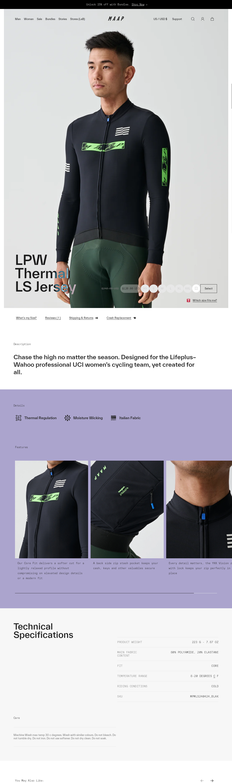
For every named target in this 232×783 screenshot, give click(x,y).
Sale (39, 19)
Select (209, 288)
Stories (63, 19)
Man (18, 19)
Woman (29, 19)
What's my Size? (26, 317)
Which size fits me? (205, 300)
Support (177, 19)
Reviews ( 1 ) (53, 317)
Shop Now (138, 4)
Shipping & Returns (84, 317)
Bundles (50, 19)
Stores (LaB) (77, 19)
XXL (188, 288)
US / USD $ (160, 19)
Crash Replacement (121, 317)
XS (145, 288)
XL (179, 288)
